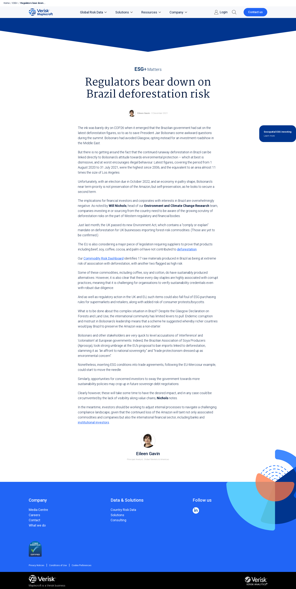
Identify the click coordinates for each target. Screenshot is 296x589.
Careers (34, 515)
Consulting (118, 520)
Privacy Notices (36, 565)
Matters (148, 69)
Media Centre (38, 510)
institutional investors (93, 422)
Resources (151, 12)
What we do (37, 525)
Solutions (124, 12)
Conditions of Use (57, 565)
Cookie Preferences (81, 565)
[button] (234, 12)
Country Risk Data (123, 510)
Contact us (255, 12)
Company (178, 12)
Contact (34, 520)
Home (7, 3)
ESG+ (15, 3)
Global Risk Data (93, 12)
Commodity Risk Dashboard (104, 258)
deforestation (187, 249)
